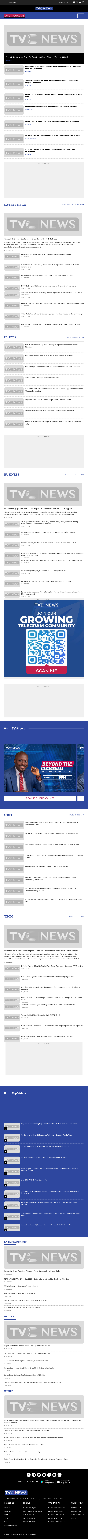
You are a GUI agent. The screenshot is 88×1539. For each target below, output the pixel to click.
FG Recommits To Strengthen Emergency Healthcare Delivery (26, 1361)
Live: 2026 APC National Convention (34, 1180)
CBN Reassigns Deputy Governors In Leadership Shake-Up (43, 571)
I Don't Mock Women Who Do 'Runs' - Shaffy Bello (22, 1307)
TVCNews (9, 60)
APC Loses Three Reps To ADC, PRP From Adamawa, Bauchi (49, 355)
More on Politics (75, 337)
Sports (7, 1518)
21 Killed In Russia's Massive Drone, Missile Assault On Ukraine (26, 1430)
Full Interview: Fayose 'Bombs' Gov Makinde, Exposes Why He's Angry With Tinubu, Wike (51, 1215)
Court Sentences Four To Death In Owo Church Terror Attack (37, 57)
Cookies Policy (77, 1515)
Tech (6, 1522)
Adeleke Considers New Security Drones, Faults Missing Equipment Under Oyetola (52, 303)
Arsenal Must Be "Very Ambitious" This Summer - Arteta (24, 1445)
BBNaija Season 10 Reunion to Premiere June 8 (21, 1286)
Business (8, 1515)
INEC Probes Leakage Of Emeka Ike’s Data (42, 377)
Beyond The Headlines (40, 798)
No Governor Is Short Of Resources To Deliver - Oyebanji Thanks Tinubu (47, 1135)
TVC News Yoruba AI (56, 1507)
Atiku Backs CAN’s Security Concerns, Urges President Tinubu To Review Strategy (52, 314)
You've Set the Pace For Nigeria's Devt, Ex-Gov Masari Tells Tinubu (45, 1146)
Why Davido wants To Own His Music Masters (20, 1293)
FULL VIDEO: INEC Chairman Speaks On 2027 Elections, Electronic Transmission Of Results (50, 1192)
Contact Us (76, 1511)
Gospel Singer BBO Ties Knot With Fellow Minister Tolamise (25, 1300)
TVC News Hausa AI (56, 1511)
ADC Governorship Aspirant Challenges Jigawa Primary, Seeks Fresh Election (50, 324)
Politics (7, 1511)
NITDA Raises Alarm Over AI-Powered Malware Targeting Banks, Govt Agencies (52, 1026)
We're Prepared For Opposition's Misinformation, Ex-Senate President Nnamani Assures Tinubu (49, 1170)
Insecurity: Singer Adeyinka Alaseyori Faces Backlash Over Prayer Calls (32, 1271)
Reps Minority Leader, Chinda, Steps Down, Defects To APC (48, 399)
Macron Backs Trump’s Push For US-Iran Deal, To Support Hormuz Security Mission (33, 1438)
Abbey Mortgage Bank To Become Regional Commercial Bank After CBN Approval (39, 509)
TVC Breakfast (29, 1518)
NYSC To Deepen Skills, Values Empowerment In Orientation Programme (48, 286)
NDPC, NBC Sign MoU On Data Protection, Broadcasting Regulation (47, 977)
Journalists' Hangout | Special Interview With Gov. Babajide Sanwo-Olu (46, 1225)
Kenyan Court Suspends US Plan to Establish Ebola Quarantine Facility (29, 1368)
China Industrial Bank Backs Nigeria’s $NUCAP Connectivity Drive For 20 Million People (41, 950)
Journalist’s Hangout (32, 1511)
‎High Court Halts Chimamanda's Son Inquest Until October (27, 1345)
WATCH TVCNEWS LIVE (14, 16)
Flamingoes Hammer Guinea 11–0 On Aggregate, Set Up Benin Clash (52, 844)
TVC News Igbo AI (55, 1518)
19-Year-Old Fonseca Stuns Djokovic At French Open (23, 1452)
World (7, 1507)
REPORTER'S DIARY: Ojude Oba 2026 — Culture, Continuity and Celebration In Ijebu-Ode (36, 1279)
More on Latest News (72, 204)
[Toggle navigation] (80, 16)
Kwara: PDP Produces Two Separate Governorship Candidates (49, 410)
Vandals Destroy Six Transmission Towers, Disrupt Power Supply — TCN (48, 543)
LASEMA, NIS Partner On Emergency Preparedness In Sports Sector (47, 581)
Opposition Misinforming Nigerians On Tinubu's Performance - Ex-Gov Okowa (49, 1124)
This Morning (29, 1515)
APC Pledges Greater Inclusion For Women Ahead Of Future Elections (52, 366)
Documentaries (29, 1522)
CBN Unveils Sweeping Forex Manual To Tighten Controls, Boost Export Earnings (52, 560)
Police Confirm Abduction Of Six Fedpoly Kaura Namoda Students (52, 121)
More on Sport (76, 815)
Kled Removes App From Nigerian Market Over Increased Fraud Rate (47, 1036)
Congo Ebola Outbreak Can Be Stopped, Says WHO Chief (24, 1375)
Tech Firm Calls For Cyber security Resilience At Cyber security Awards (48, 1004)
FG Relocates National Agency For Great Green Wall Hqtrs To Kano (53, 135)
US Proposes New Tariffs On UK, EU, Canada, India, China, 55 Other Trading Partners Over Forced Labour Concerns (49, 523)
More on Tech (76, 916)
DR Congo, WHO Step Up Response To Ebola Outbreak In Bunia (27, 1354)
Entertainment (10, 1525)
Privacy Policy (77, 1518)
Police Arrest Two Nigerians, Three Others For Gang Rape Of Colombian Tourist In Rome (36, 1459)
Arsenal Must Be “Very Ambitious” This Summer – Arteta (47, 866)
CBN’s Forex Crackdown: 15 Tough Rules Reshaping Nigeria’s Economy (48, 532)
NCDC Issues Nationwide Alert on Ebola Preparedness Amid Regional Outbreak (32, 1382)
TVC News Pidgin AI (56, 1515)
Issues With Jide (29, 1507)
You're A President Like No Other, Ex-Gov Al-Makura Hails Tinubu (44, 1157)
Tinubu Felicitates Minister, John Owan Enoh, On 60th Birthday (51, 106)
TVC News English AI (56, 1522)
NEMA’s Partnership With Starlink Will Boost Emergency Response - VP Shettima (52, 966)
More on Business (74, 474)
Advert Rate (12, 2)
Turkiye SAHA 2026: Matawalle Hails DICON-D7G (40, 1015)
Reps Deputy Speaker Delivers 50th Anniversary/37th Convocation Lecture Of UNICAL (49, 1203)
